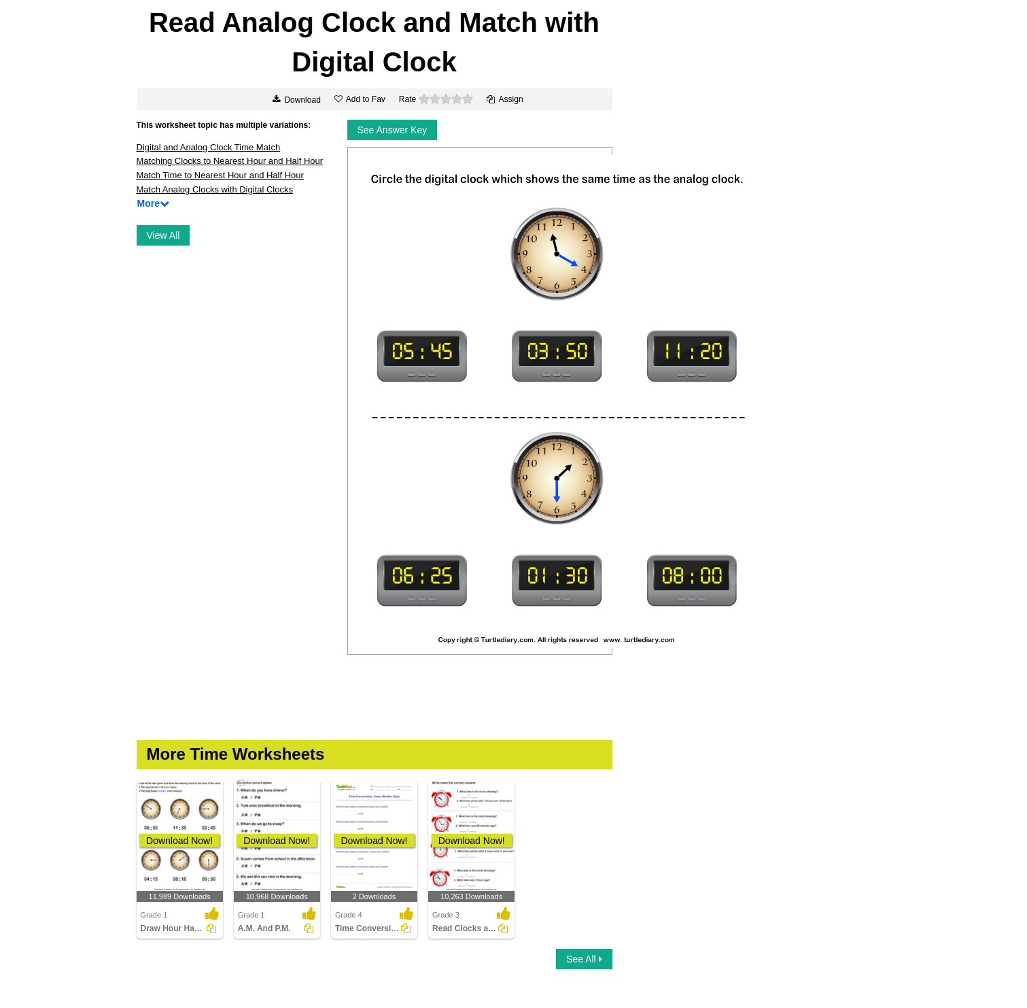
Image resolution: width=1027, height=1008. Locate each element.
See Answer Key (393, 129)
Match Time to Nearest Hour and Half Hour (220, 175)
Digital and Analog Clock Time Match (209, 147)
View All (163, 235)
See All (584, 959)
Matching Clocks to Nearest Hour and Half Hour (230, 161)
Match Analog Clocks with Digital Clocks (215, 189)
